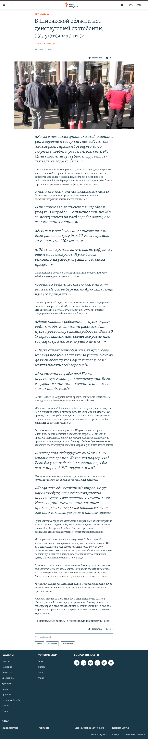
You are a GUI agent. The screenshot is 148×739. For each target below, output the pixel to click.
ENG (131, 5)
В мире (5, 711)
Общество (7, 673)
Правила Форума (120, 728)
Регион (5, 706)
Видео (41, 662)
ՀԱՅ (139, 5)
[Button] (95, 58)
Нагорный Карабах (12, 700)
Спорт (5, 689)
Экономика (42, 14)
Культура (6, 684)
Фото (40, 673)
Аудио (41, 678)
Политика (7, 667)
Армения (6, 695)
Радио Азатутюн (10, 728)
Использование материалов (89, 728)
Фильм (41, 667)
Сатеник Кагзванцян (45, 44)
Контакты (44, 728)
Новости (6, 662)
